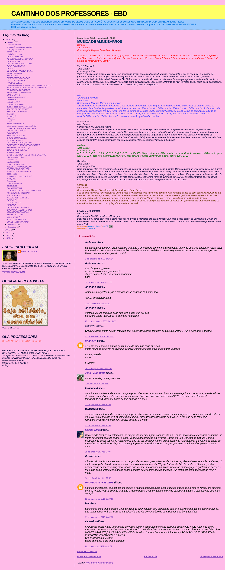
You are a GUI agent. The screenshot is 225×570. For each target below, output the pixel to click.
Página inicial (150, 556)
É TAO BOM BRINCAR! (16, 219)
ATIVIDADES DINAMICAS (18, 212)
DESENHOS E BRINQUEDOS (19, 143)
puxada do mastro (14, 184)
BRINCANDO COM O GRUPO (19, 93)
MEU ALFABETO (14, 196)
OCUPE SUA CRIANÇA (17, 138)
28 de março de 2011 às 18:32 (98, 546)
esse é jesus (12, 174)
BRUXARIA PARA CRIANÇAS (19, 148)
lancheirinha (12, 160)
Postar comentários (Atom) (99, 562)
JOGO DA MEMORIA (16, 164)
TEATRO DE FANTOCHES (18, 109)
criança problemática (15, 49)
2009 (8, 232)
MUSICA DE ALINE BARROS (19, 172)
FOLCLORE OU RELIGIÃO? (18, 193)
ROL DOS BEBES (14, 83)
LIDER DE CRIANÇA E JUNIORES (21, 128)
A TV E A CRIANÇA (15, 140)
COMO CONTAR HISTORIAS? (19, 210)
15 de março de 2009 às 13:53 (98, 282)
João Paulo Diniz (95, 373)
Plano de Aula (12, 100)
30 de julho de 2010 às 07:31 (98, 478)
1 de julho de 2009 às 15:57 (97, 303)
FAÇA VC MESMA (14, 188)
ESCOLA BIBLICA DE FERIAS (19, 64)
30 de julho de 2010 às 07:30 (98, 452)
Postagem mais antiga (211, 556)
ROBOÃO (11, 119)
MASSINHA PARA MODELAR (19, 167)
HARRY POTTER (14, 203)
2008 (8, 230)
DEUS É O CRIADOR (16, 66)
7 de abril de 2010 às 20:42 (97, 384)
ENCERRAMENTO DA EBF (18, 78)
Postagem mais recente (89, 556)
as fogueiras (12, 186)
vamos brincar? (13, 217)
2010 (8, 235)
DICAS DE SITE (13, 61)
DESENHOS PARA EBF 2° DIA (20, 71)
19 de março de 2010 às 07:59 (98, 369)
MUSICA (91, 229)
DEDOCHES (12, 200)
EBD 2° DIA (12, 69)
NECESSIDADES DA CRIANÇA (20, 59)
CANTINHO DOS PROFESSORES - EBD (69, 13)
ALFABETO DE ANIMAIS (17, 112)
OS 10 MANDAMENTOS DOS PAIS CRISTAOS (26, 155)
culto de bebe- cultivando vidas (19, 107)
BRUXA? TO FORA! (15, 215)
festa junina (12, 179)
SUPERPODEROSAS (16, 136)
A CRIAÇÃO (12, 117)
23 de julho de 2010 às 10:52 (98, 404)
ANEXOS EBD (13, 76)
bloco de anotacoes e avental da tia (21, 126)
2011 (8, 238)
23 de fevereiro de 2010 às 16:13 (99, 336)
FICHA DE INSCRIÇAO (16, 81)
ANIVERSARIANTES (15, 124)
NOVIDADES (12, 133)
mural (9, 121)
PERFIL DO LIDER (15, 57)
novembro (12, 224)
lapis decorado (13, 162)
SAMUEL (11, 114)
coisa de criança (29, 251)
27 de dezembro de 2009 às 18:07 (100, 321)
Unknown (90, 340)
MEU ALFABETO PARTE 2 (18, 198)
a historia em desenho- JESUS (19, 176)
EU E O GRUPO (14, 95)
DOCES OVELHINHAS (16, 131)
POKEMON (12, 205)
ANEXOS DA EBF (14, 73)
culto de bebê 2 (13, 102)
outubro (11, 42)
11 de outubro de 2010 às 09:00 (99, 499)
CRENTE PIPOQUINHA (17, 150)
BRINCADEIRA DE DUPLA (18, 207)
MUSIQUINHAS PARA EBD (18, 169)
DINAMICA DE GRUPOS (17, 97)
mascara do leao (14, 45)
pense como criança (15, 52)
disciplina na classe (15, 54)
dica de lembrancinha (16, 157)
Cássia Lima (92, 429)
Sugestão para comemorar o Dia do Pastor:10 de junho (29, 85)
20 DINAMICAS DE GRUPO (18, 90)
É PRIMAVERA (13, 152)
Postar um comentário (87, 551)
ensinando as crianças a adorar (20, 47)
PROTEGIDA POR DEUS (99, 482)
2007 (8, 39)
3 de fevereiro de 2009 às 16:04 (99, 259)
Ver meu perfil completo (13, 272)
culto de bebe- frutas (15, 105)
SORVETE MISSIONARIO (18, 222)
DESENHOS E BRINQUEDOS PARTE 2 (23, 145)
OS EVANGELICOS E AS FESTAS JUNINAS (25, 191)
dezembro (12, 227)
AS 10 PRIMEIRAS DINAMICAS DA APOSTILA (26, 88)
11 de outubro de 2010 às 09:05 (99, 517)
